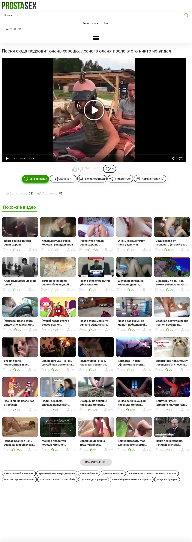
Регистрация (90, 23)
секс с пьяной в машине (18, 473)
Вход (106, 23)
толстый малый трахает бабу (57, 479)
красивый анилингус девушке (57, 473)
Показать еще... (96, 462)
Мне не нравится (80, 169)
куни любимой (89, 473)
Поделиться (123, 178)
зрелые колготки (113, 473)
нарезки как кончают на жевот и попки (152, 473)
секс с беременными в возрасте (131, 479)
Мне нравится (74, 169)
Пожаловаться (95, 178)
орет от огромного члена (19, 479)
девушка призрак (167, 479)
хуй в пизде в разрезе (93, 479)
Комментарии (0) (153, 178)
